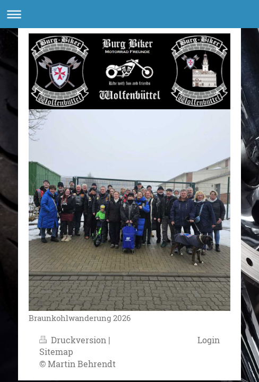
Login (208, 339)
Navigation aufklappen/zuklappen (129, 14)
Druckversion (73, 339)
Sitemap (56, 351)
